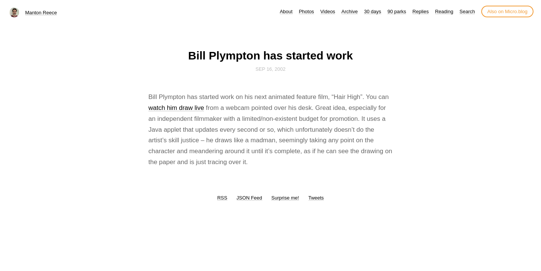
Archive (350, 11)
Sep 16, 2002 (270, 69)
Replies (421, 11)
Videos (327, 11)
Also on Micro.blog (507, 11)
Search (467, 11)
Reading (444, 11)
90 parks (396, 11)
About (286, 11)
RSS (222, 198)
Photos (306, 11)
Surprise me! (285, 198)
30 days (372, 11)
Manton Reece (41, 12)
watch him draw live (176, 107)
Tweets (316, 198)
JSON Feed (249, 198)
